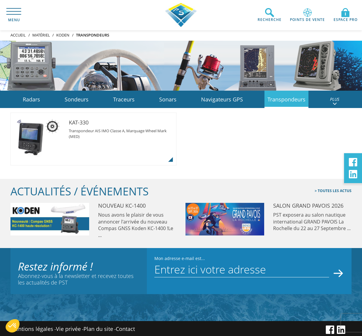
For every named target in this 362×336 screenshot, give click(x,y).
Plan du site (98, 328)
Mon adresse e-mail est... (179, 258)
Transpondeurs (286, 99)
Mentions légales (31, 328)
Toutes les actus (334, 190)
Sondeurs (77, 99)
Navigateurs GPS (222, 99)
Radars (31, 99)
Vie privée (68, 328)
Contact (125, 328)
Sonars (168, 99)
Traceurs (124, 99)
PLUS (334, 101)
